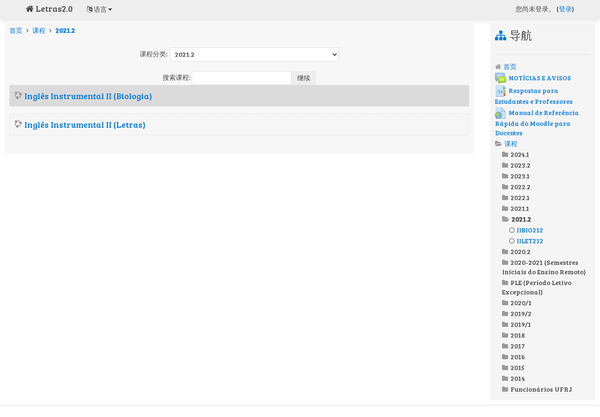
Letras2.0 (49, 8)
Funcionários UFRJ (541, 389)
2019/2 (521, 313)
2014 (517, 378)
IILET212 (526, 240)
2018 (517, 335)
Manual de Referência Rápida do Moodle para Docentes (537, 122)
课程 (38, 30)
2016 (517, 356)
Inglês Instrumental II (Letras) (84, 124)
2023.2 (520, 165)
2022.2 (520, 186)
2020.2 (520, 251)
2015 (517, 367)
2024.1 (519, 154)
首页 (15, 30)
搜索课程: (177, 77)
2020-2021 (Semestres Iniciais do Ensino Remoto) (544, 267)
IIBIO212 (526, 229)
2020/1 (521, 302)
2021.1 (519, 208)
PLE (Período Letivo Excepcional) (536, 287)
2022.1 (520, 197)
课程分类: (153, 53)
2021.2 (65, 30)
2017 (517, 345)
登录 (565, 8)
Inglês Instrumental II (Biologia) (88, 95)
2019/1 (520, 324)
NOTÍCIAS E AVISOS (533, 77)
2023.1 (520, 175)
